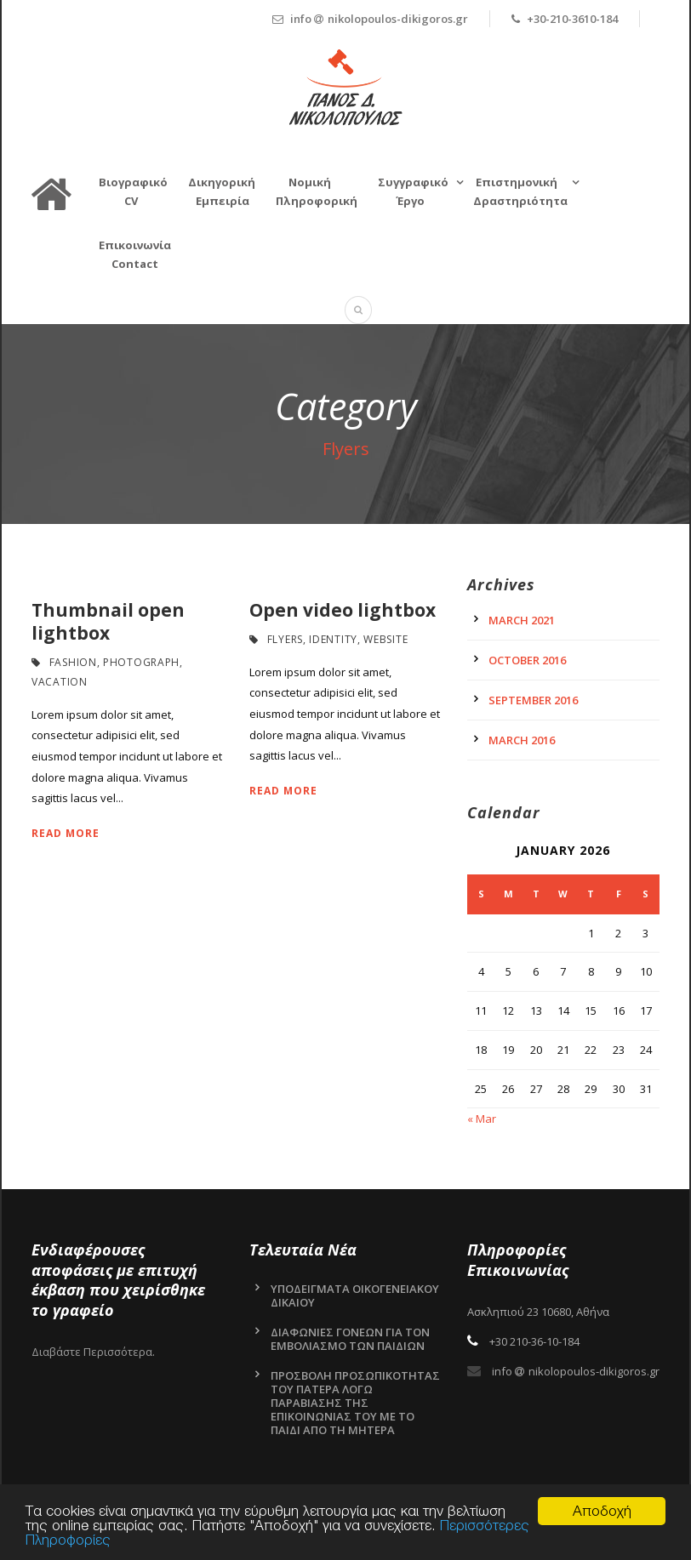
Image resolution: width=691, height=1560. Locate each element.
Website (385, 639)
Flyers (285, 639)
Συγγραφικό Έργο (413, 191)
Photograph (141, 662)
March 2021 (521, 620)
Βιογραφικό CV (133, 191)
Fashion (73, 662)
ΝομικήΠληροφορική (316, 191)
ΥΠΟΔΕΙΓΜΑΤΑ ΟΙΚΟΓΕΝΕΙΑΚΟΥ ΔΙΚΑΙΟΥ (355, 1295)
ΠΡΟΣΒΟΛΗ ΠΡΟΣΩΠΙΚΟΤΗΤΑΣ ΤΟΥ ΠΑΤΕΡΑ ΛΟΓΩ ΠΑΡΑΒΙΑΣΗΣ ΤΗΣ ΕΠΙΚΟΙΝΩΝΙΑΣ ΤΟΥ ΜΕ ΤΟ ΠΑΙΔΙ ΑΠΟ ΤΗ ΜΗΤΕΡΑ (355, 1403)
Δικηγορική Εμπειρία (221, 191)
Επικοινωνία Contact (135, 254)
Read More (65, 833)
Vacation (59, 682)
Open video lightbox (342, 610)
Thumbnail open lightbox (108, 621)
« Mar (481, 1118)
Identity (333, 639)
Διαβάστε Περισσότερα (91, 1351)
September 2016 (533, 700)
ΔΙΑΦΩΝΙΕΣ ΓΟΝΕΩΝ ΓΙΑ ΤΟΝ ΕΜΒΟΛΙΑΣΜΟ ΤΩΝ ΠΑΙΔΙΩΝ (350, 1338)
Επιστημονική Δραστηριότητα (520, 191)
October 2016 (527, 660)
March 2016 (521, 740)
